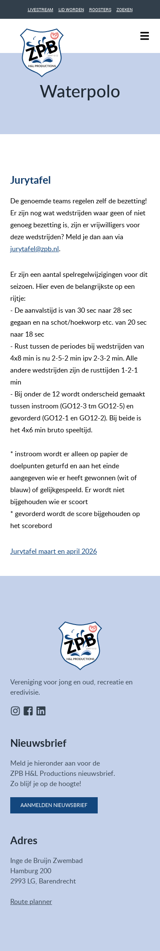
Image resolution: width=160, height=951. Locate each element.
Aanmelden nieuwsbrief (53, 805)
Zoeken (124, 9)
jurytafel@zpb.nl (34, 248)
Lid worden (71, 9)
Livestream (40, 9)
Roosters (100, 9)
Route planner (31, 901)
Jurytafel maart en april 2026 (53, 551)
